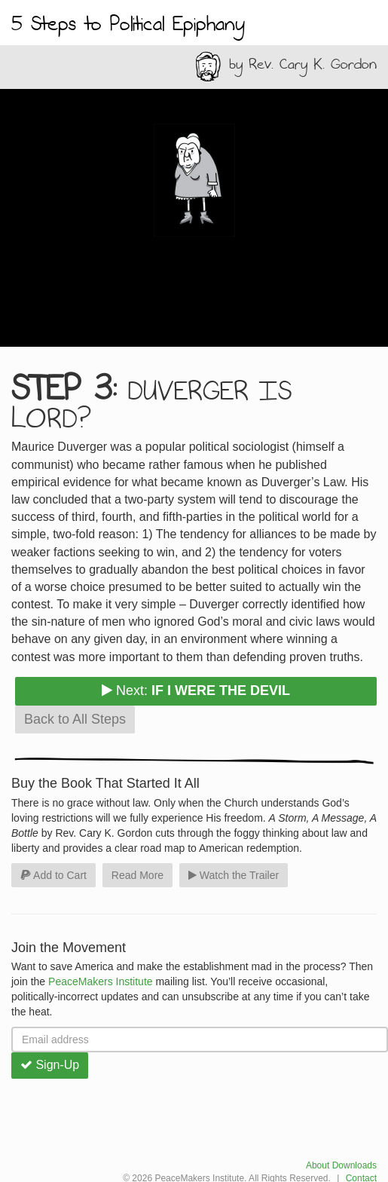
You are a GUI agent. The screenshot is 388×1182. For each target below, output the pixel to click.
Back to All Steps (75, 719)
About (317, 1165)
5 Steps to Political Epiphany (128, 24)
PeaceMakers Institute (100, 981)
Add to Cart (53, 875)
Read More (137, 875)
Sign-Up (49, 1064)
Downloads (354, 1165)
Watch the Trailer (233, 875)
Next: (196, 690)
